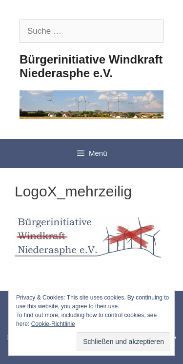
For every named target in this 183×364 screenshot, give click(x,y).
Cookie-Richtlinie (53, 324)
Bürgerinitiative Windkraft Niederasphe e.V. (91, 66)
